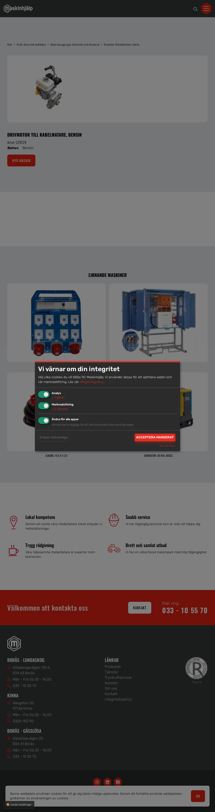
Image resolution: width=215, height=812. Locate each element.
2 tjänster (60, 409)
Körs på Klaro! (167, 445)
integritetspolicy (91, 382)
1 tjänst (58, 398)
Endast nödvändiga (54, 437)
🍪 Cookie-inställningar (19, 804)
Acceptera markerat (155, 437)
